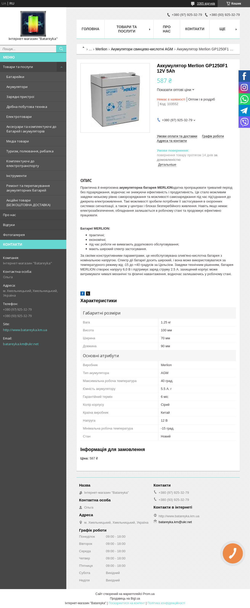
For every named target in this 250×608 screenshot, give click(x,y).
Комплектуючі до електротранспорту (22, 163)
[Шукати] (61, 49)
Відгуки (9, 224)
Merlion (101, 49)
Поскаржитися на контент (127, 603)
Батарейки (15, 76)
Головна (90, 29)
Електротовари (19, 116)
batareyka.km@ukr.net (21, 344)
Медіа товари (17, 141)
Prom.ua (149, 594)
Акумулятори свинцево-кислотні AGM (142, 49)
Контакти (194, 29)
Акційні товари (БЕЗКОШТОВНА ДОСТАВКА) (28, 202)
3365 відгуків (206, 3)
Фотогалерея (14, 234)
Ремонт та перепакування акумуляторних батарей (28, 188)
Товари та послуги (18, 66)
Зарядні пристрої (20, 96)
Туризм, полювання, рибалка (30, 151)
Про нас (9, 214)
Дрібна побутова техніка (26, 106)
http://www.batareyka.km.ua (25, 330)
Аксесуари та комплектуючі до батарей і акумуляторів (31, 128)
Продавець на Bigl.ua (125, 598)
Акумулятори (17, 86)
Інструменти (16, 175)
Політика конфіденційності (166, 603)
